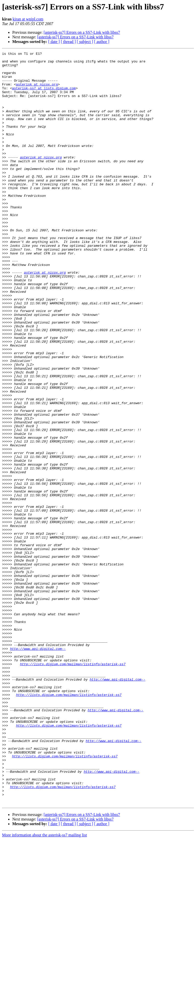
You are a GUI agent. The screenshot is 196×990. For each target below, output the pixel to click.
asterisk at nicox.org (37, 91)
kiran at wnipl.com (28, 19)
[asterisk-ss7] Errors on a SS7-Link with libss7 (82, 32)
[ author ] (101, 41)
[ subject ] (85, 41)
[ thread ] (68, 41)
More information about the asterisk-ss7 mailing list (44, 985)
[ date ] (54, 41)
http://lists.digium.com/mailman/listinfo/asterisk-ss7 (72, 786)
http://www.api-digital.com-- (38, 768)
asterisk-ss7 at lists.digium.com (44, 95)
